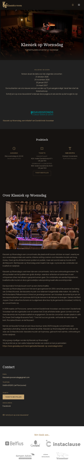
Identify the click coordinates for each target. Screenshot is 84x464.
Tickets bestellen (42, 173)
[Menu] (79, 4)
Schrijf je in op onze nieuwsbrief (15, 415)
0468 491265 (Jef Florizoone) (14, 385)
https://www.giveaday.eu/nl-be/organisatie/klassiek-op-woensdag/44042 (33, 346)
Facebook (7, 406)
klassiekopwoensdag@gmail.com (16, 377)
